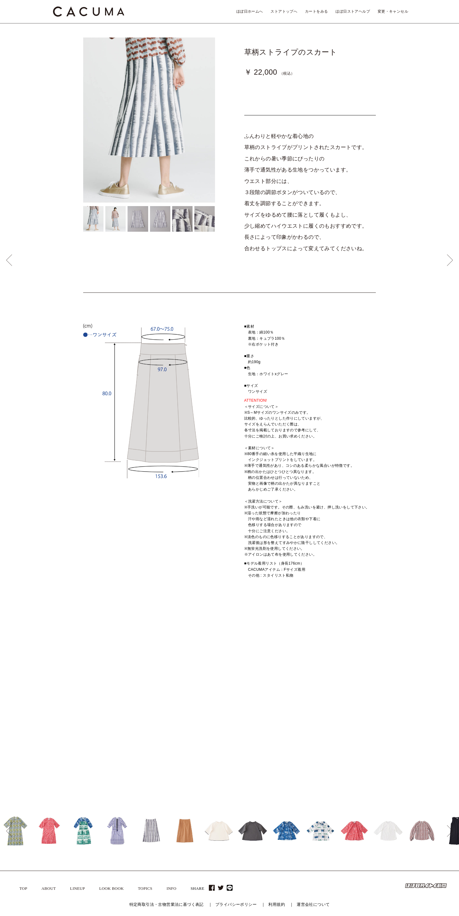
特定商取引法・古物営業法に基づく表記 (166, 904)
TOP (23, 888)
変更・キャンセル (393, 11)
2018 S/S (291, 682)
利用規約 (276, 904)
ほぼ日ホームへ (249, 11)
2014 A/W (292, 734)
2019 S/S (291, 667)
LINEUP (77, 888)
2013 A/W (292, 748)
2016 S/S (291, 712)
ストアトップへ (283, 11)
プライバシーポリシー (236, 904)
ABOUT (49, 888)
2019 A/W (292, 660)
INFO (172, 888)
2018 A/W (292, 675)
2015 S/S (291, 726)
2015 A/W (292, 719)
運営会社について (313, 904)
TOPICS (145, 888)
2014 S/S (291, 741)
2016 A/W (292, 704)
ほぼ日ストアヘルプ (352, 11)
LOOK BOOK (111, 888)
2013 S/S (291, 756)
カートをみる (316, 11)
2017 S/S (291, 697)
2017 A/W (292, 690)
